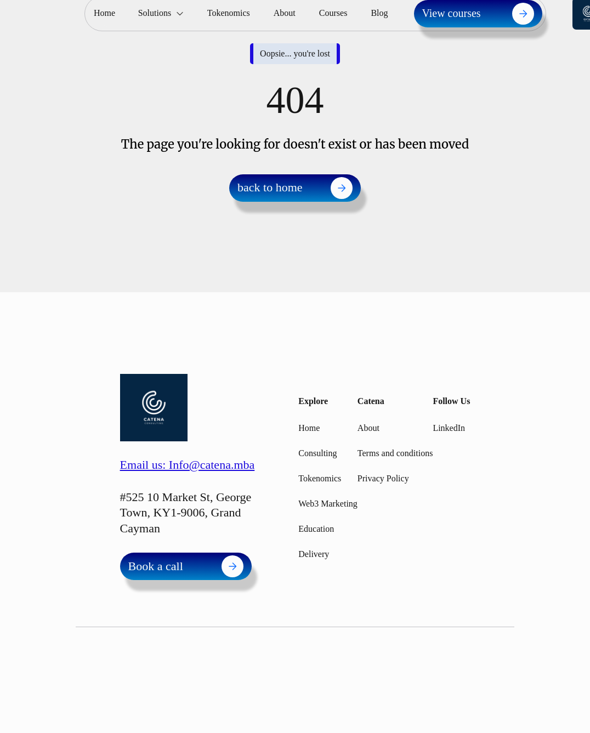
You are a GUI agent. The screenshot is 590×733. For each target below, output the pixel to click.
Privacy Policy (383, 478)
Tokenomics (228, 13)
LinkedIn (449, 428)
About (285, 13)
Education (316, 528)
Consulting (317, 453)
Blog (379, 13)
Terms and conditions (395, 453)
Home (104, 13)
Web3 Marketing (328, 503)
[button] (161, 13)
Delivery (313, 554)
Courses (333, 13)
